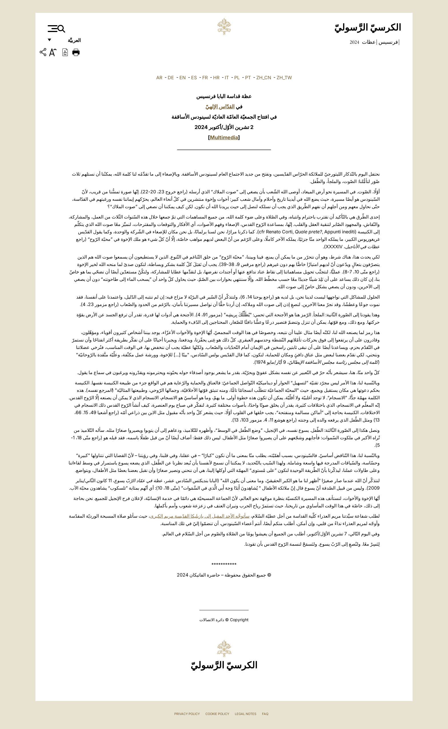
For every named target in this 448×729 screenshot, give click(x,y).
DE (171, 77)
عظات (368, 42)
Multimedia (224, 137)
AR (159, 77)
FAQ (265, 714)
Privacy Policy (187, 714)
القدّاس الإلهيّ (220, 107)
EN (182, 77)
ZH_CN (263, 77)
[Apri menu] (51, 28)
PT (248, 77)
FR (205, 77)
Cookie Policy (217, 714)
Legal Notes (245, 714)
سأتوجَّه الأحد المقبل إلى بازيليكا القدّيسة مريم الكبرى (199, 516)
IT (227, 77)
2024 (354, 42)
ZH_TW (284, 77)
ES (194, 77)
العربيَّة (68, 42)
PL (237, 77)
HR (216, 77)
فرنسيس (387, 42)
